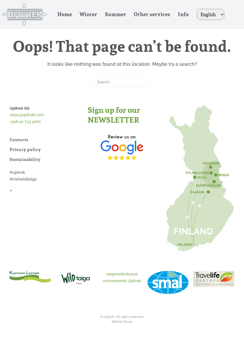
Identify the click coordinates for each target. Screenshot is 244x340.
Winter (88, 14)
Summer (115, 14)
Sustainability (25, 159)
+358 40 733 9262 (26, 121)
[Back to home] (25, 14)
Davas (127, 321)
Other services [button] (152, 14)
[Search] (122, 82)
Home (64, 14)
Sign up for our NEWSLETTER (114, 115)
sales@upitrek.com (27, 115)
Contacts (19, 139)
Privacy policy (25, 149)
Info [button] (183, 14)
